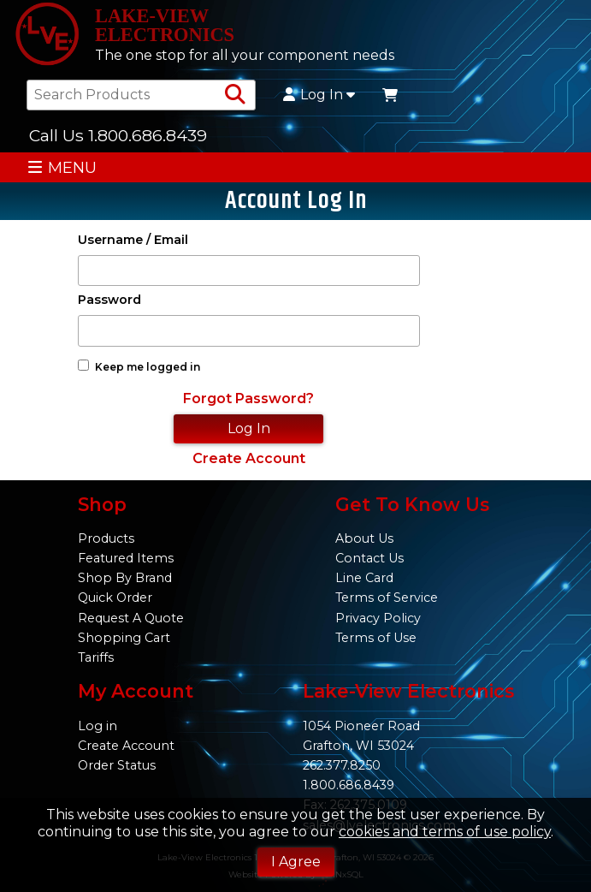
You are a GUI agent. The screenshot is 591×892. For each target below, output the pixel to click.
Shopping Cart (124, 637)
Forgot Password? (248, 398)
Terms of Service (386, 597)
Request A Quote (131, 618)
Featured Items (126, 558)
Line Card (364, 578)
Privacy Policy (378, 618)
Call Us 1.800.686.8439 (118, 135)
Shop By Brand (125, 578)
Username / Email (133, 240)
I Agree (296, 861)
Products (106, 538)
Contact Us (369, 558)
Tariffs (96, 657)
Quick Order (115, 597)
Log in (97, 726)
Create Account (248, 458)
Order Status (117, 765)
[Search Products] (235, 95)
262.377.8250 (342, 765)
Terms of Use (376, 637)
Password (109, 300)
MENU (62, 167)
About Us (364, 538)
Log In (319, 95)
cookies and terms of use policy (445, 832)
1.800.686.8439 (348, 785)
